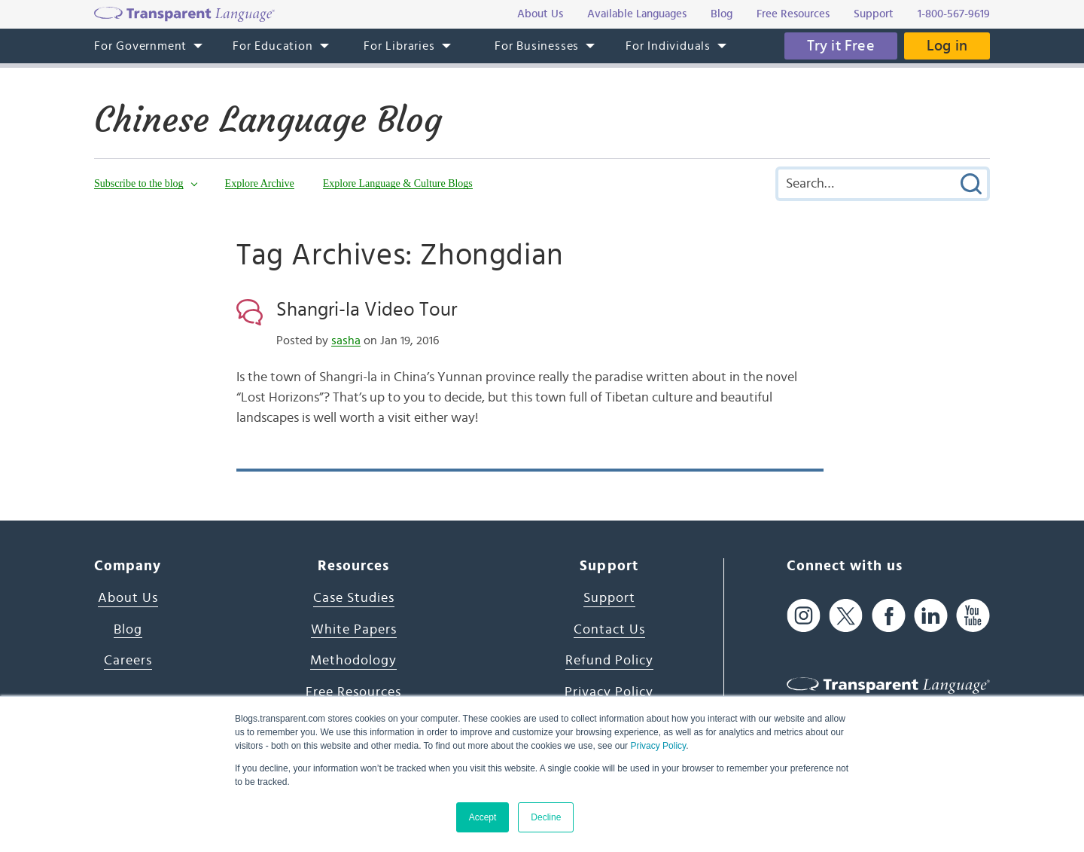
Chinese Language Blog (268, 120)
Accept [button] (483, 817)
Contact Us (609, 630)
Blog (128, 630)
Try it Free (841, 45)
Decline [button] (546, 817)
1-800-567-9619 (954, 14)
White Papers (354, 630)
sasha (346, 340)
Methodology (353, 660)
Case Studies (353, 598)
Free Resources (353, 692)
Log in (947, 45)
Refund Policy (609, 660)
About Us (128, 598)
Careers (128, 660)
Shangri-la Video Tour (366, 309)
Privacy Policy (658, 746)
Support (609, 598)
